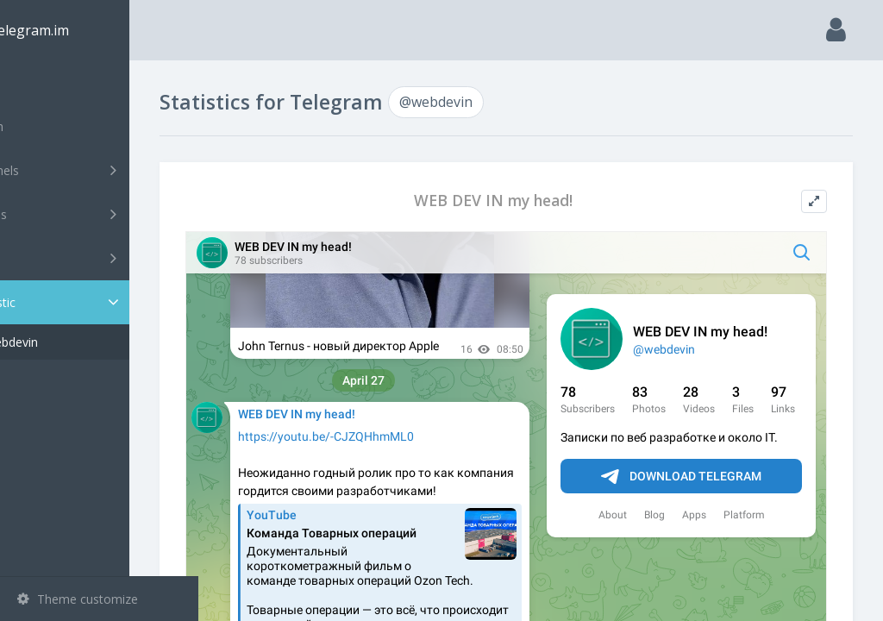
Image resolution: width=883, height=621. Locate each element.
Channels (101, 170)
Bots (101, 258)
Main (41, 82)
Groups (101, 214)
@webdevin (75, 342)
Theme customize (77, 599)
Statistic (104, 302)
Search (44, 126)
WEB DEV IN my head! (527, 200)
